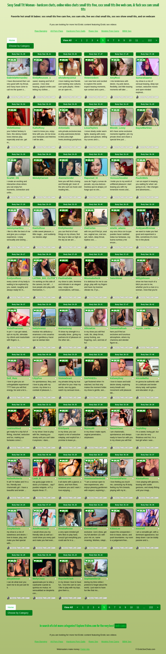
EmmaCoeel (90, 528)
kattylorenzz (39, 328)
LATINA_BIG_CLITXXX (45, 278)
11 (136, 40)
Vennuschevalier (119, 178)
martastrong (65, 328)
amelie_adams (118, 228)
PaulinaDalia (65, 278)
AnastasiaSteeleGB (94, 478)
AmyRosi (115, 77)
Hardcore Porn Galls (75, 31)
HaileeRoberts (14, 478)
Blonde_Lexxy (117, 128)
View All (67, 40)
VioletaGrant (65, 378)
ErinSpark (63, 428)
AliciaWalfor (142, 378)
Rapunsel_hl (91, 178)
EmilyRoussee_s (42, 77)
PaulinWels (142, 178)
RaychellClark (65, 578)
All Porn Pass (56, 31)
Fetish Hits (85, 649)
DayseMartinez (144, 128)
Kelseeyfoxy (116, 378)
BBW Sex (126, 31)
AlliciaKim (89, 328)
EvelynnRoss (14, 278)
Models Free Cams (110, 31)
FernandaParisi (118, 478)
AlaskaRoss (142, 478)
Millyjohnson (143, 278)
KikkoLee (115, 528)
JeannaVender (66, 178)
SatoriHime (116, 278)
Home (12, 40)
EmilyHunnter (65, 228)
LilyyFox (37, 378)
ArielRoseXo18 (41, 528)
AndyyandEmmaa (145, 228)
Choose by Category (20, 46)
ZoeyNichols (13, 528)
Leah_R (37, 478)
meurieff (140, 528)
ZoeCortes (89, 228)
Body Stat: (18, 54)
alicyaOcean (13, 578)
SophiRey (141, 428)
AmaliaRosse (65, 528)
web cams (120, 625)
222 (150, 40)
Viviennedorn (91, 77)
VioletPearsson (15, 328)
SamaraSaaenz (144, 77)
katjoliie (37, 428)
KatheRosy (38, 128)
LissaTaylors (91, 128)
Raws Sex (93, 31)
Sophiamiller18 (92, 578)
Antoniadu (64, 128)
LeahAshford (14, 428)
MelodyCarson (40, 178)
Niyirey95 (89, 428)
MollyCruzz (39, 578)
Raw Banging (41, 31)
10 (130, 40)
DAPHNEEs (90, 378)
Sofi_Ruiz (12, 378)
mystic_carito (143, 328)
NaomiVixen (116, 428)
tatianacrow (64, 478)
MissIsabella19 (92, 278)
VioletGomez (14, 128)
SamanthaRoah (118, 328)
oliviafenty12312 (67, 77)
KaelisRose (39, 228)
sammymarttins (15, 228)
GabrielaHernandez (17, 77)
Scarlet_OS (13, 178)
